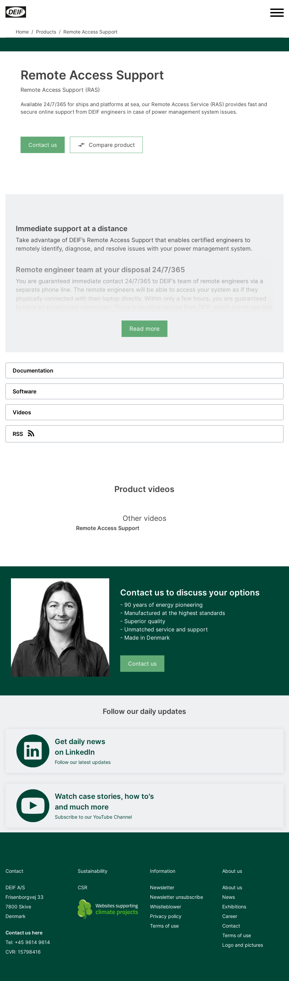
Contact (231, 926)
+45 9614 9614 (32, 942)
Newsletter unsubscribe (176, 897)
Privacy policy (165, 916)
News (228, 897)
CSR (82, 887)
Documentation (33, 370)
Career (229, 916)
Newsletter (162, 887)
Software (24, 391)
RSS (24, 433)
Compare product (106, 145)
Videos (22, 412)
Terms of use (164, 926)
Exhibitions (234, 906)
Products (46, 32)
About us (232, 887)
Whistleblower (165, 906)
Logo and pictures (242, 945)
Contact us (42, 144)
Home (22, 32)
